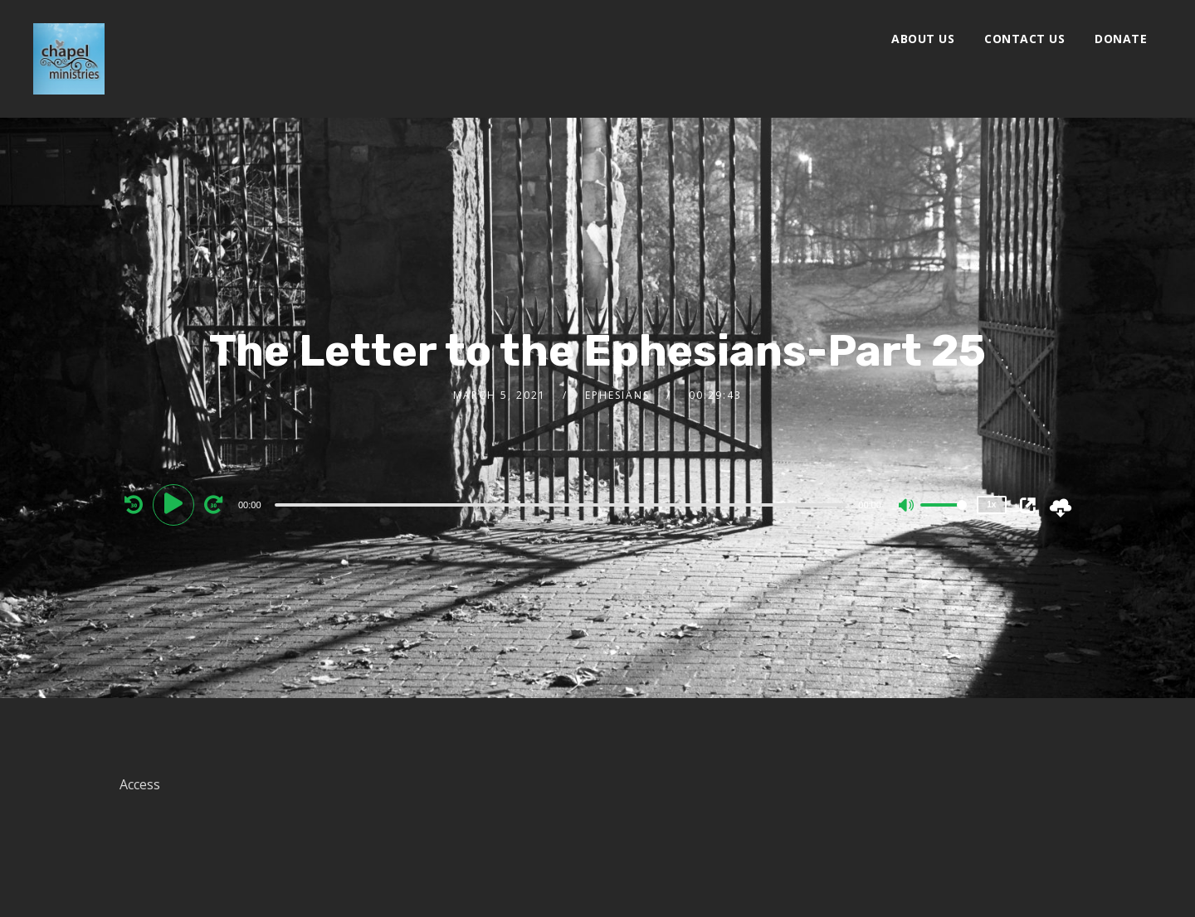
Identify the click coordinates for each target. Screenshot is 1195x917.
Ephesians (617, 395)
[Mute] (907, 506)
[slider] (561, 505)
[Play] (176, 504)
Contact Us (1024, 38)
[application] (563, 504)
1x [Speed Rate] (991, 504)
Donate (1121, 38)
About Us (922, 38)
